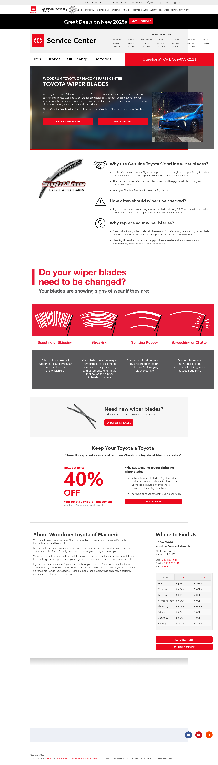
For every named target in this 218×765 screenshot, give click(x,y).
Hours (101, 758)
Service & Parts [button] (140, 10)
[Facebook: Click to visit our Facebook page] (188, 735)
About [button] (153, 10)
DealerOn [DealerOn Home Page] (50, 758)
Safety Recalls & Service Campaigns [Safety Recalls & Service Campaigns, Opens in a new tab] (84, 758)
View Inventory (141, 20)
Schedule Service (184, 647)
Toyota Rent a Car (180, 10)
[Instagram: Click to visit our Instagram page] (209, 735)
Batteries (103, 59)
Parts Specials (123, 121)
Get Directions (184, 639)
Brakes (54, 59)
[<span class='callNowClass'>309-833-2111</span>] (169, 559)
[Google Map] (109, 693)
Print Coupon (153, 501)
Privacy (65, 758)
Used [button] (79, 10)
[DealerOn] (37, 754)
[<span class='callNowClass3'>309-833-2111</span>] (169, 566)
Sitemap (58, 758)
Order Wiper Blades (68, 121)
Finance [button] (127, 10)
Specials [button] (116, 10)
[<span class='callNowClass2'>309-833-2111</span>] (171, 563)
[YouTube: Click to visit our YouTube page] (198, 735)
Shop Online (103, 10)
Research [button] (164, 10)
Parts (202, 577)
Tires (36, 59)
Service (184, 577)
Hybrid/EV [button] (89, 10)
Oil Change (77, 59)
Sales (166, 577)
